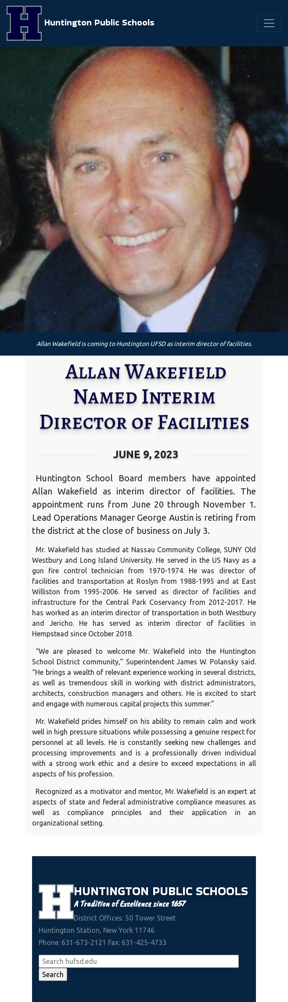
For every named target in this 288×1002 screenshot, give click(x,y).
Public (174, 891)
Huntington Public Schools (81, 23)
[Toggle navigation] (269, 23)
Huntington (113, 891)
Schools (222, 891)
